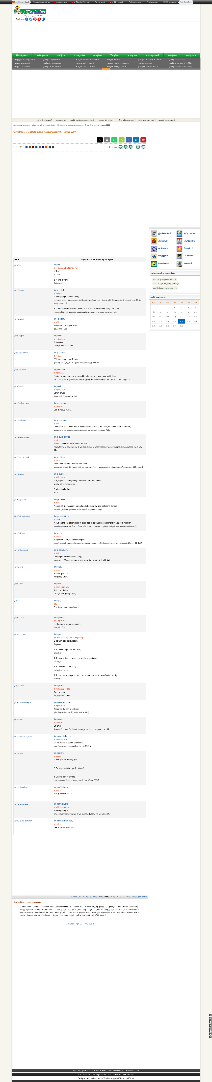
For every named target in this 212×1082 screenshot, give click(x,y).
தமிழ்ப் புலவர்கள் (22, 66)
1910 (111, 897)
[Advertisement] (137, 29)
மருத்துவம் (132, 55)
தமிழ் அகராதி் (117, 2)
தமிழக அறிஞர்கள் (51, 59)
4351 (132, 897)
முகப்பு (79, 924)
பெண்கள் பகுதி (152, 55)
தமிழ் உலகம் (42, 55)
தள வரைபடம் (132, 1070)
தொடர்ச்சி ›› (141, 897)
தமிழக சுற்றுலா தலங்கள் (118, 63)
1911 (117, 897)
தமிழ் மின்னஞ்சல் (125, 120)
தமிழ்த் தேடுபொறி (81, 2)
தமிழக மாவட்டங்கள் (85, 66)
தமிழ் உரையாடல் (146, 120)
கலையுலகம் (191, 55)
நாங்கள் (86, 1070)
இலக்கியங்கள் (22, 55)
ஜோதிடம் (114, 55)
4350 (126, 897)
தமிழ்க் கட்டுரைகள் (166, 120)
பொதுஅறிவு (79, 55)
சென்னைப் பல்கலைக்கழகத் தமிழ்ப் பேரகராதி (78, 125)
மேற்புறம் (89, 924)
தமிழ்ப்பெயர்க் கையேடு (180, 66)
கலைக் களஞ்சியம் (41, 2)
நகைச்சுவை (173, 55)
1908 (99, 897)
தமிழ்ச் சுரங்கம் (22, 2)
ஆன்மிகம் (97, 55)
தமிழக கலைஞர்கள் (52, 66)
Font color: (17, 147)
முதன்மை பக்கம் (21, 125)
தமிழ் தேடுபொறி (44, 120)
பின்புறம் (70, 924)
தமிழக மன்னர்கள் (22, 63)
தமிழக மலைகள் (177, 59)
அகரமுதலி (61, 120)
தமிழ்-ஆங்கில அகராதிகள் (82, 120)
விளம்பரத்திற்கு (115, 1070)
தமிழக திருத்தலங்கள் (116, 66)
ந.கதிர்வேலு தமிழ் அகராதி (165, 288)
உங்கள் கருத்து (99, 1070)
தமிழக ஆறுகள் (145, 63)
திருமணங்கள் (135, 2)
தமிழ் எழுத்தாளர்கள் (85, 63)
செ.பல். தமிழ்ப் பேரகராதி (164, 279)
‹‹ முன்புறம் (76, 897)
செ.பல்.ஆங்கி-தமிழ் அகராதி (166, 284)
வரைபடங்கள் (60, 2)
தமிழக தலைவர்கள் (52, 63)
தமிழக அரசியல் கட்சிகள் (149, 59)
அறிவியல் (61, 55)
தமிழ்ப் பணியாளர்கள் (148, 66)
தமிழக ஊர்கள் (113, 59)
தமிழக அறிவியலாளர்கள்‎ (87, 59)
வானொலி (100, 2)
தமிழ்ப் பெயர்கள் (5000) (180, 63)
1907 (93, 897)
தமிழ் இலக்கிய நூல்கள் (24, 59)
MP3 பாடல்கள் (169, 2)
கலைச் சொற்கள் (106, 120)
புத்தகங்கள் (152, 2)
